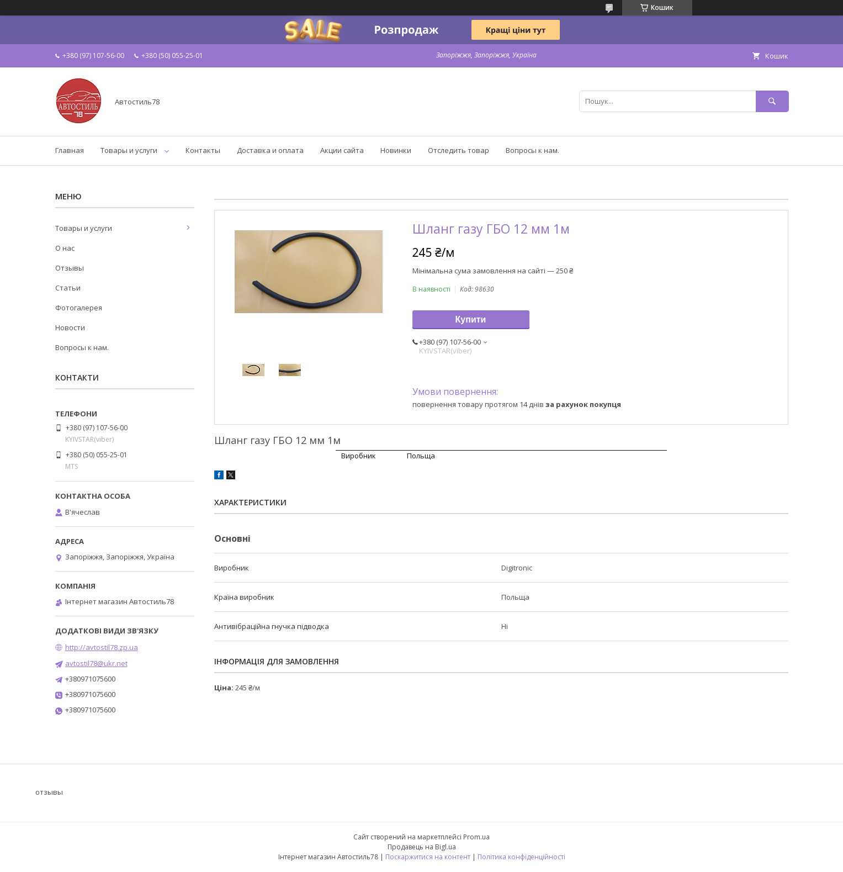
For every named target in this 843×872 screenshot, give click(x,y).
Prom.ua (476, 837)
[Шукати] (772, 101)
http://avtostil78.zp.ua (101, 647)
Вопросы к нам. (532, 150)
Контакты (202, 150)
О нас (65, 248)
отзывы (49, 792)
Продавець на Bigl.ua (422, 847)
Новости (70, 327)
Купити (470, 319)
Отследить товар (458, 150)
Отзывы (69, 268)
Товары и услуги (128, 150)
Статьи (68, 288)
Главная (69, 150)
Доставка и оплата (270, 150)
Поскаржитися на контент (427, 857)
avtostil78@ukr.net (96, 663)
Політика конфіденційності (521, 857)
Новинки (395, 150)
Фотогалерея (78, 308)
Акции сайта (342, 150)
